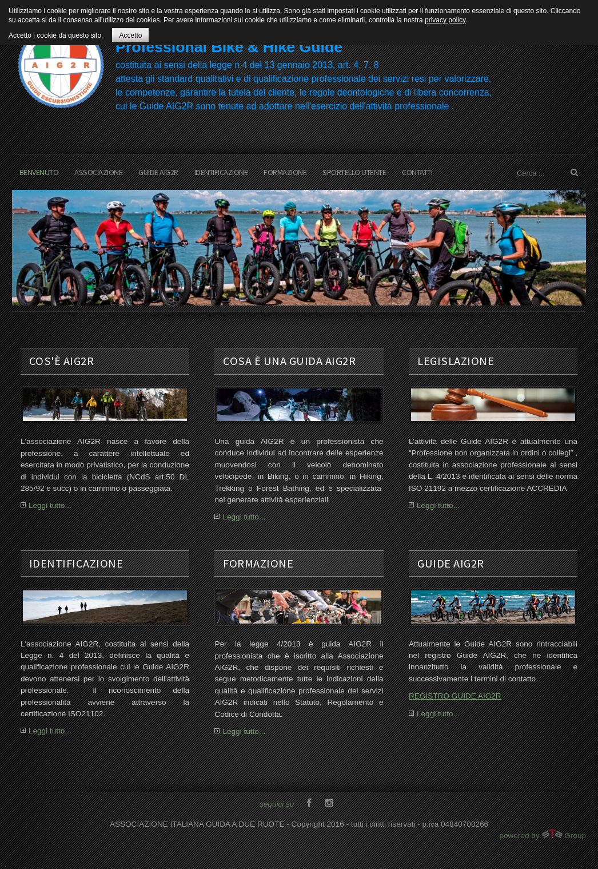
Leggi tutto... (50, 505)
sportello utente (354, 172)
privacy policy (445, 20)
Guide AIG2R (158, 172)
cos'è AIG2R (61, 361)
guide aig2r (450, 563)
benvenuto (39, 172)
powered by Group (542, 834)
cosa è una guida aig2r (289, 361)
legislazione (455, 361)
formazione (285, 172)
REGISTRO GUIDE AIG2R (455, 696)
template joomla (593, 826)
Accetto (130, 35)
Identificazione (221, 172)
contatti (417, 172)
